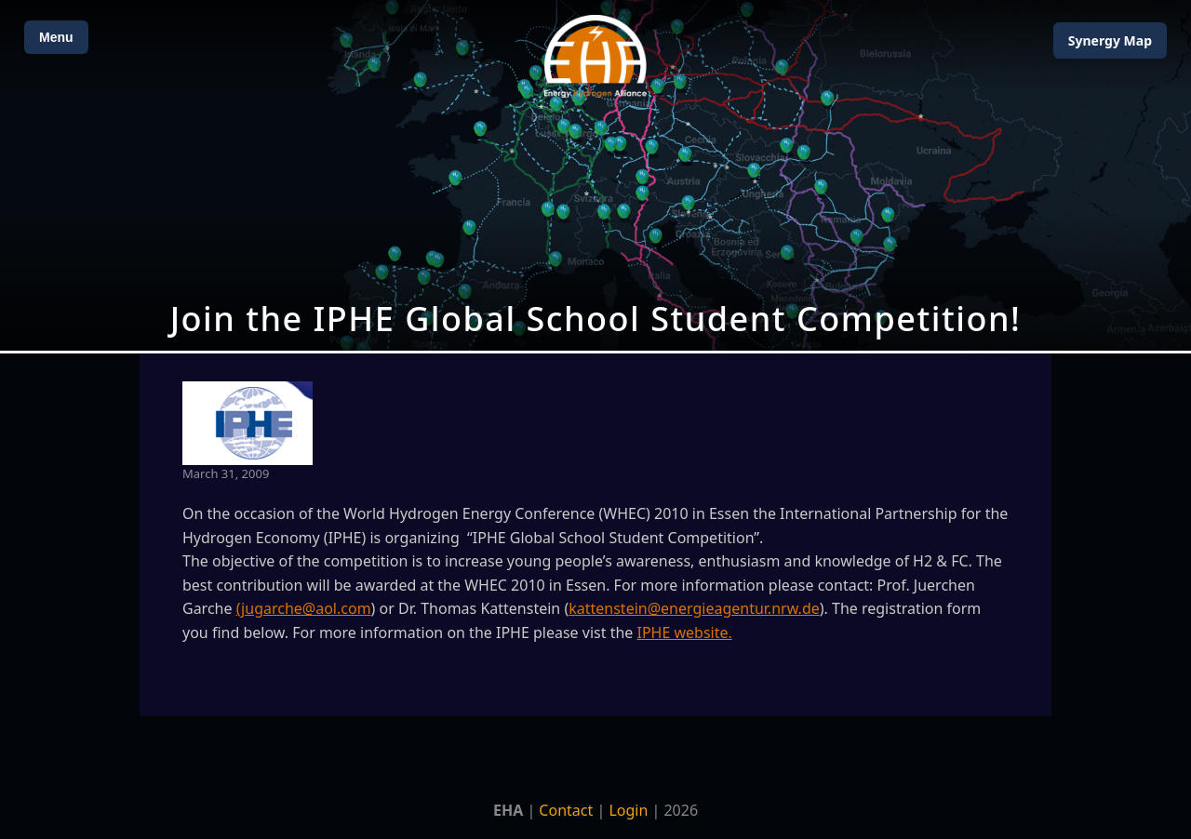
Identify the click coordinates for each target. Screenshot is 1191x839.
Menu (56, 37)
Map (1110, 40)
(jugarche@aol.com (303, 608)
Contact (566, 810)
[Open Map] (595, 175)
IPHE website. (684, 632)
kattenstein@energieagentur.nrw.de (694, 608)
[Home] (595, 56)
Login (628, 810)
